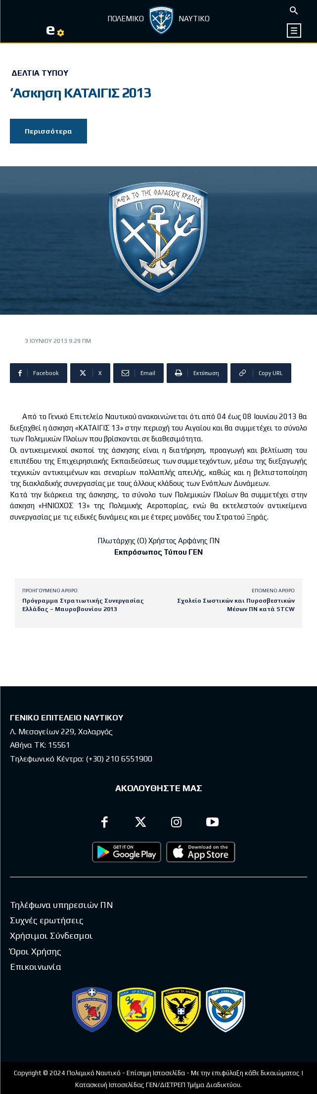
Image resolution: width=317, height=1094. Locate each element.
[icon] (294, 30)
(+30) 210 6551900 (119, 758)
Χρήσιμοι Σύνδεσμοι (51, 935)
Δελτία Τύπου (39, 73)
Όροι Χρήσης (35, 951)
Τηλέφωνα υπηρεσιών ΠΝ (61, 905)
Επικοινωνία (35, 966)
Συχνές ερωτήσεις (47, 920)
